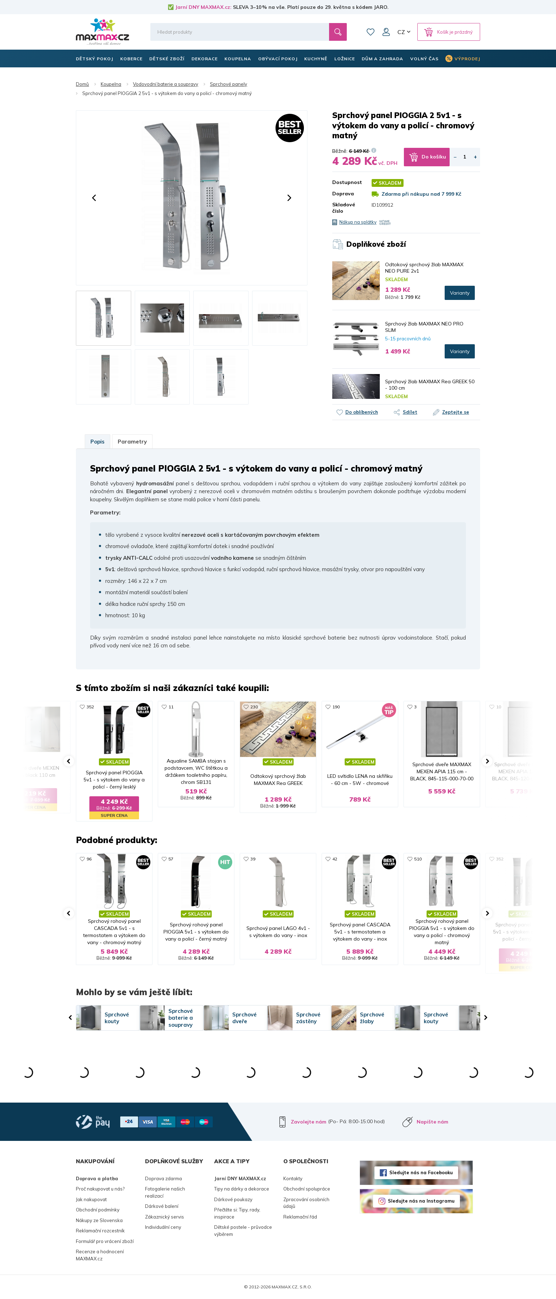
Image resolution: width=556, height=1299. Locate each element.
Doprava (343, 193)
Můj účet (386, 32)
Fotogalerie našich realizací (165, 1192)
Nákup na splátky (358, 222)
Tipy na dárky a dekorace (241, 1189)
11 (170, 706)
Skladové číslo (343, 207)
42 (334, 859)
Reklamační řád (300, 1217)
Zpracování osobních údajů (306, 1203)
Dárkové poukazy (233, 1199)
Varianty (459, 293)
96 (89, 859)
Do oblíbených (361, 412)
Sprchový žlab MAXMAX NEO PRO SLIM (424, 326)
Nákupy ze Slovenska (99, 1220)
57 (170, 859)
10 (498, 706)
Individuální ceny (163, 1227)
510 (418, 859)
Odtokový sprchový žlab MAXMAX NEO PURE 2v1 (424, 267)
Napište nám (432, 1122)
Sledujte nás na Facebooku (421, 1172)
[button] (94, 198)
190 (336, 706)
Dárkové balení (161, 1206)
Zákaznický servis (164, 1217)
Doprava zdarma (163, 1178)
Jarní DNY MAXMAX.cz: (203, 7)
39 (252, 859)
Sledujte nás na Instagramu (421, 1201)
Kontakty (292, 1178)
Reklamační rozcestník (100, 1230)
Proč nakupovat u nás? (100, 1189)
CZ (401, 31)
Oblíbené (371, 32)
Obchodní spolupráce (306, 1189)
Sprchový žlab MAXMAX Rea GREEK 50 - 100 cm (429, 384)
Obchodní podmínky (97, 1209)
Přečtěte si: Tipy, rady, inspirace (237, 1213)
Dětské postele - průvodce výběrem (243, 1230)
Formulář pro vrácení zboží (105, 1241)
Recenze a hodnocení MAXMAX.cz (100, 1255)
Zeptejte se (455, 412)
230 (254, 706)
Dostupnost (346, 182)
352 (90, 706)
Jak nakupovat (91, 1199)
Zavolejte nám (308, 1122)
